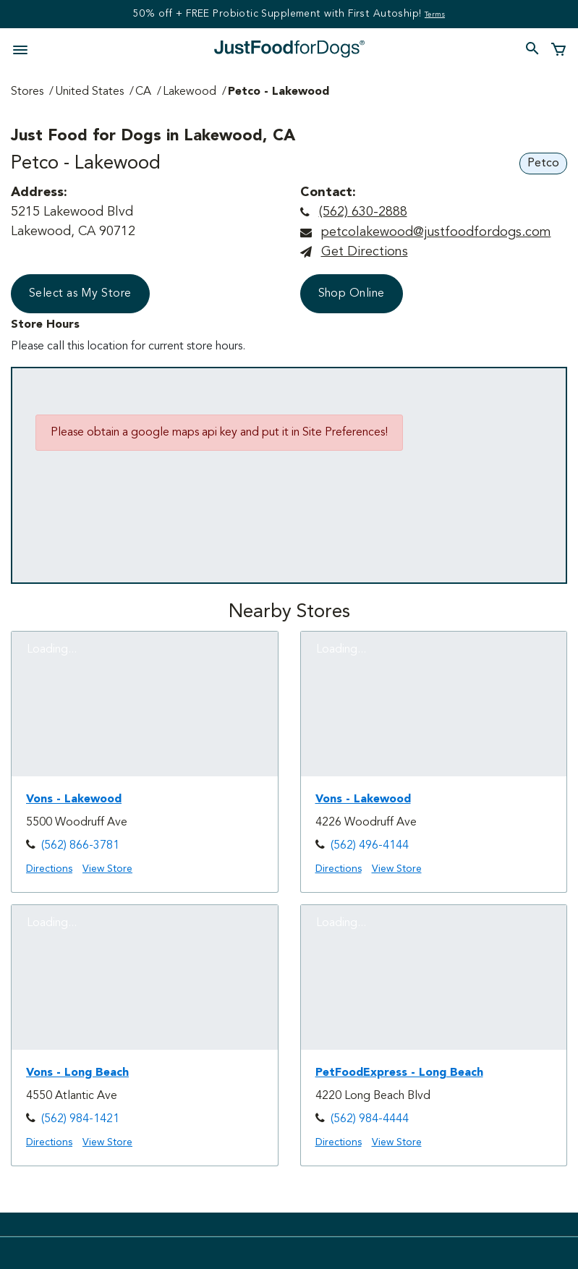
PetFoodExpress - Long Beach (399, 1073)
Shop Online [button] (351, 294)
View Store (107, 869)
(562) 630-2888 (363, 211)
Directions (49, 869)
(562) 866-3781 (80, 846)
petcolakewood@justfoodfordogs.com (435, 232)
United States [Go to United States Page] (89, 92)
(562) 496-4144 (370, 846)
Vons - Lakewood (74, 799)
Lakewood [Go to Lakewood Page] (189, 92)
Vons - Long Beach (77, 1073)
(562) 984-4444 (370, 1119)
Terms (435, 14)
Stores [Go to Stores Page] (27, 92)
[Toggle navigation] (24, 48)
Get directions (364, 251)
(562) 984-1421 (80, 1119)
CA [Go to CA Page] (143, 92)
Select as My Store (80, 294)
